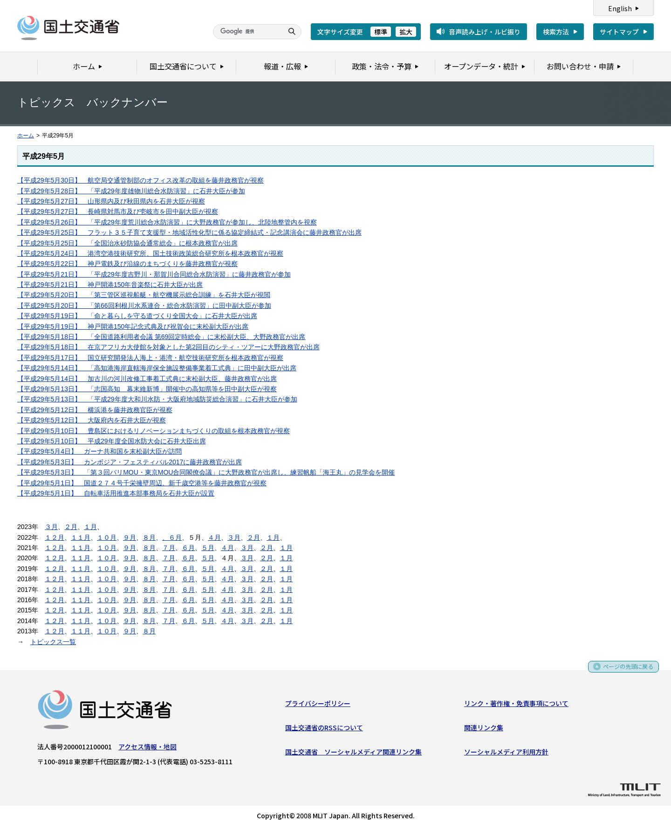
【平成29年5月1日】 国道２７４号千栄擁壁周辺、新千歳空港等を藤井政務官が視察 (142, 483)
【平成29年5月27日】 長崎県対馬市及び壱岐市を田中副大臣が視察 (117, 211)
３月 (51, 526)
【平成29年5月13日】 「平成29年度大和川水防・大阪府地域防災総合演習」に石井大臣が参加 (157, 399)
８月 (149, 537)
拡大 (405, 31)
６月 (175, 537)
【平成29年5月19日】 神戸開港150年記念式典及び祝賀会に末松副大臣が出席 (132, 326)
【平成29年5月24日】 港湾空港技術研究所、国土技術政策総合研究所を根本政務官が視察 (150, 253)
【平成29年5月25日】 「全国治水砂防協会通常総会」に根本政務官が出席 (127, 243)
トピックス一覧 (53, 642)
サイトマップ (619, 31)
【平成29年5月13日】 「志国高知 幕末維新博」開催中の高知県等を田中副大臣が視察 (147, 389)
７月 (168, 547)
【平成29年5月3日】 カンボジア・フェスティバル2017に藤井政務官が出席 (129, 462)
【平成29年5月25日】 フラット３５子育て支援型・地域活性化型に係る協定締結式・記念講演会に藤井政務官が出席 (189, 232)
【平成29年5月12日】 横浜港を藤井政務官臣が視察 (94, 410)
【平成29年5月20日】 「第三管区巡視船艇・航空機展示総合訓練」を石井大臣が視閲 (143, 295)
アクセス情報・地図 (147, 748)
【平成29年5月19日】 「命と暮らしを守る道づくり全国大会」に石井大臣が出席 (137, 315)
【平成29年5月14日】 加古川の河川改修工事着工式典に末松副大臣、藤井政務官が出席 (147, 378)
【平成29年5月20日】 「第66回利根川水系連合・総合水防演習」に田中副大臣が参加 (144, 305)
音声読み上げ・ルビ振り (484, 31)
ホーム (25, 135)
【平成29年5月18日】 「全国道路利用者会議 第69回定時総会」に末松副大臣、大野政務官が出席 (161, 336)
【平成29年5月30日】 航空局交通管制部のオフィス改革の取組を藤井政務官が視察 (140, 180)
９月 (129, 537)
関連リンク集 (483, 729)
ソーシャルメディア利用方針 (506, 754)
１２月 (54, 537)
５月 (207, 547)
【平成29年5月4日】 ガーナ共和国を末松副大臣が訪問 (99, 451)
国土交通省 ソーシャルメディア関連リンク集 (353, 754)
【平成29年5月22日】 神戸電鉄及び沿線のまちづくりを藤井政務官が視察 (127, 263)
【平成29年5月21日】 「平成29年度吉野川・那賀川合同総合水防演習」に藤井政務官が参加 (154, 274)
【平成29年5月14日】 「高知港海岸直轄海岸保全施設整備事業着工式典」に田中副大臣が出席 (156, 368)
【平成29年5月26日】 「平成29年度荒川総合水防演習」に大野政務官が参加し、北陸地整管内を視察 (167, 222)
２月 (70, 526)
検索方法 (556, 31)
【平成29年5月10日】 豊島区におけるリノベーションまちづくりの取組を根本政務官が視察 (153, 431)
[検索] (247, 32)
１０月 (106, 537)
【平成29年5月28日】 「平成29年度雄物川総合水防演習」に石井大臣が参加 (131, 191)
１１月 (80, 537)
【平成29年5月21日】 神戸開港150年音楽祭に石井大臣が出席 (110, 284)
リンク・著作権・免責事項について (516, 705)
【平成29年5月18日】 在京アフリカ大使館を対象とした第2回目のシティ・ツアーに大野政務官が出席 (168, 347)
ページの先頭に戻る (625, 671)
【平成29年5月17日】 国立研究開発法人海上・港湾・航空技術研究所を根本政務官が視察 (150, 357)
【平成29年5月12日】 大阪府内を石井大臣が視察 (91, 420)
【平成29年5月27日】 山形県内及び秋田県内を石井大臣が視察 (111, 201)
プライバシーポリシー (317, 705)
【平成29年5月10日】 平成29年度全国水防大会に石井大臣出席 (111, 441)
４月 (214, 537)
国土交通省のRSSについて (324, 729)
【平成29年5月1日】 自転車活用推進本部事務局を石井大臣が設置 (115, 493)
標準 (380, 31)
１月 (90, 526)
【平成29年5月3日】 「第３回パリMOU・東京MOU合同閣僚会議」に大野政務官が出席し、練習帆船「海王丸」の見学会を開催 (206, 472)
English (620, 8)
